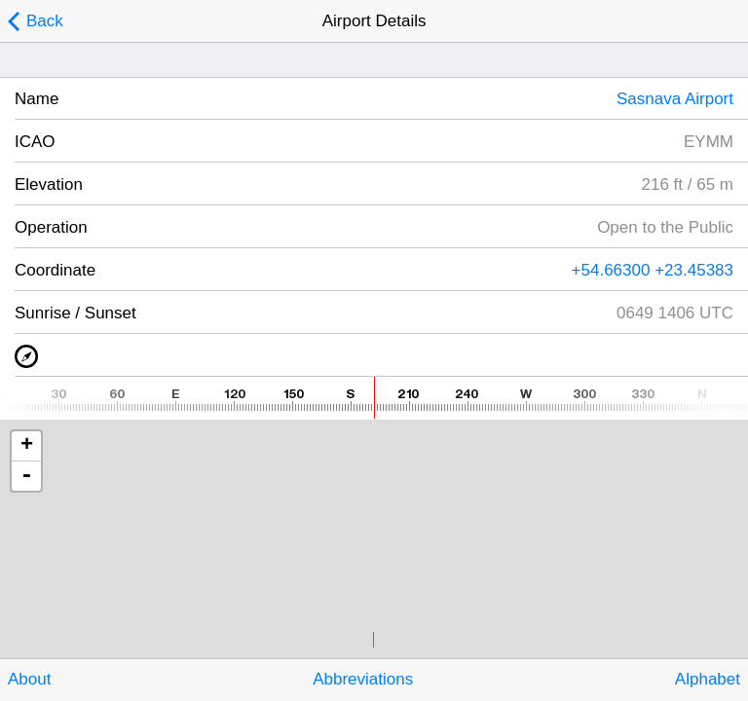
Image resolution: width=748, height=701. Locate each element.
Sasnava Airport (675, 99)
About (29, 679)
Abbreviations (363, 679)
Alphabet (707, 679)
